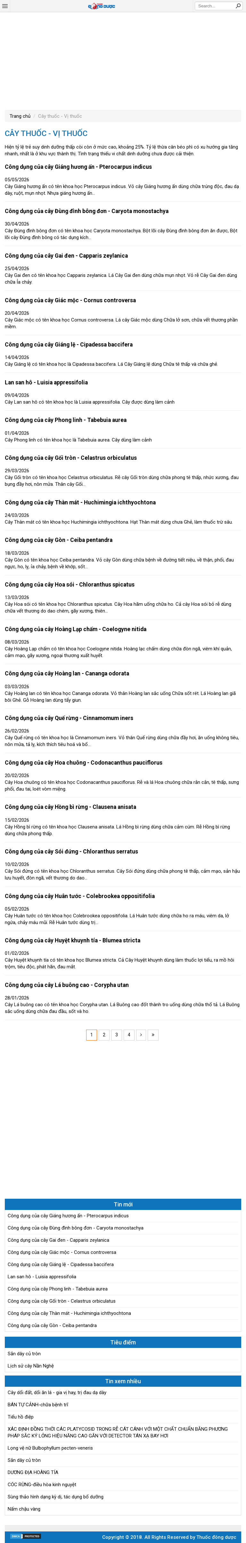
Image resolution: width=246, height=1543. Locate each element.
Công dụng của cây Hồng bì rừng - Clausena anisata (70, 807)
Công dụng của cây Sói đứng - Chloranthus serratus (71, 851)
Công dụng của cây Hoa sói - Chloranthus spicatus (70, 584)
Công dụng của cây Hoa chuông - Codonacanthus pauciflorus (83, 762)
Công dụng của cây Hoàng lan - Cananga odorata (67, 673)
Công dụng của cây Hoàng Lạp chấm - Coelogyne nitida (75, 629)
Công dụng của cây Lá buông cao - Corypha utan (67, 985)
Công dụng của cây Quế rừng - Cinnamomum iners (69, 718)
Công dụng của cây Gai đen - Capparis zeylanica (66, 256)
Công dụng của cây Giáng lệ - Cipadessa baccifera (69, 344)
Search (238, 5)
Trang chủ (20, 116)
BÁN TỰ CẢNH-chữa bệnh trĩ (38, 1405)
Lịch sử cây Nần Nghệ (31, 1366)
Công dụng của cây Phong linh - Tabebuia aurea (66, 420)
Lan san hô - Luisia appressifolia (46, 382)
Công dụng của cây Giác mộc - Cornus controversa (70, 300)
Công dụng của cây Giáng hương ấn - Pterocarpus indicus (78, 167)
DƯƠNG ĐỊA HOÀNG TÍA (33, 1472)
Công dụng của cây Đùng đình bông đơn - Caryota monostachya (86, 211)
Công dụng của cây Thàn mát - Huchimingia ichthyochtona (80, 502)
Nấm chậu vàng (24, 1509)
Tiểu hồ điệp (21, 1417)
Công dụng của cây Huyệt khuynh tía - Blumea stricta (72, 940)
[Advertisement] (123, 60)
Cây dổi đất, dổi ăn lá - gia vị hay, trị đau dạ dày (57, 1392)
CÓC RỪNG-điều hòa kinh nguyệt (42, 1484)
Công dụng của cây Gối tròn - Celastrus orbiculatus (71, 458)
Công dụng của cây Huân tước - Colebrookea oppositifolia (80, 896)
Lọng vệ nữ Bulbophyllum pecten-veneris (50, 1448)
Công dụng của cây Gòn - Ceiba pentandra (58, 540)
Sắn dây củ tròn (24, 1354)
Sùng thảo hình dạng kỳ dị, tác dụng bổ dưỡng (55, 1497)
